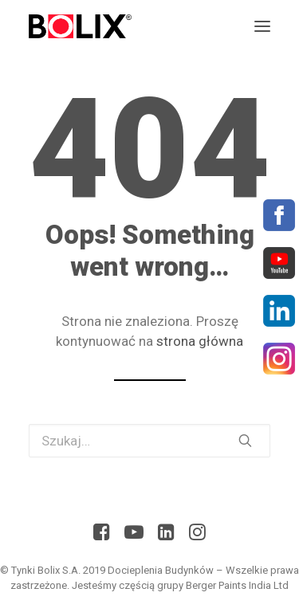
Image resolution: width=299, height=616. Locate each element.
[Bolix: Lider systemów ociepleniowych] (80, 26)
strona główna (199, 341)
